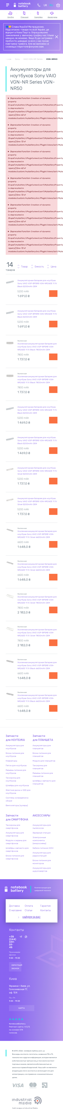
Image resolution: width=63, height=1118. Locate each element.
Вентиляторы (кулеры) (17, 805)
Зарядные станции (42, 833)
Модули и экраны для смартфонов (16, 842)
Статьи (28, 910)
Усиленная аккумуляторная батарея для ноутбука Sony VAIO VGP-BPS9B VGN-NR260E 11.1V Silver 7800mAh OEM (37, 600)
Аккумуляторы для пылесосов (42, 826)
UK (45, 5)
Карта (21, 1008)
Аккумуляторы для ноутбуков (15, 747)
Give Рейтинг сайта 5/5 (22, 1019)
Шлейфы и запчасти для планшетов (44, 782)
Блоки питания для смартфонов (15, 857)
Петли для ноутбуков (16, 765)
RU (51, 5)
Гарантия (45, 906)
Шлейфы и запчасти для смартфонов (17, 849)
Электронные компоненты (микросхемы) (39, 840)
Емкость (39, 266)
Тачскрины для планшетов (40, 767)
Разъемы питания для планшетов (43, 774)
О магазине (15, 910)
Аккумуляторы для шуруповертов (42, 869)
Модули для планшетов (44, 761)
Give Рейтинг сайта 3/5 (16, 1019)
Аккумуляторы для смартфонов (15, 834)
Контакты (45, 910)
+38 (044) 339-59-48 (12, 942)
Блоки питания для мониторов (42, 862)
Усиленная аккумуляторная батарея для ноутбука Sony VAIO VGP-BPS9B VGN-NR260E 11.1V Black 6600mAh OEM (37, 665)
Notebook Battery (16, 889)
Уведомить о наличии (53, 293)
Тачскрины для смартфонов (13, 826)
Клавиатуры (11, 761)
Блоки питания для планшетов (42, 754)
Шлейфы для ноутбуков (17, 785)
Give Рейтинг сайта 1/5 (10, 1019)
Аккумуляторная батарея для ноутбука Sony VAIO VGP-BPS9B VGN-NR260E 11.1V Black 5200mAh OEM (37, 283)
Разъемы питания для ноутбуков (16, 771)
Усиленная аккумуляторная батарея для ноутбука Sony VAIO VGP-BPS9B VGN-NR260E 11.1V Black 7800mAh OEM (37, 347)
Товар (24, 266)
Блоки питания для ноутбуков (15, 754)
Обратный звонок (16, 967)
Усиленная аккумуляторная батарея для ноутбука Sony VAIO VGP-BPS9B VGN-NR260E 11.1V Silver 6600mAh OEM (37, 534)
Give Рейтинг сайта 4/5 (19, 1019)
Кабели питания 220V (43, 848)
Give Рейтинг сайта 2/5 (13, 1019)
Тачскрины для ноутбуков (13, 779)
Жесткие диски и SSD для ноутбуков (18, 791)
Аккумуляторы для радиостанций (42, 854)
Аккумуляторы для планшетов (42, 747)
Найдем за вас (31, 917)
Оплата (29, 906)
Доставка (14, 906)
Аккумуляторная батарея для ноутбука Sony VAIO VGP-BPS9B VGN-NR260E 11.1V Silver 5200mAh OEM (37, 471)
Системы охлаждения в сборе (17, 799)
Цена (53, 266)
